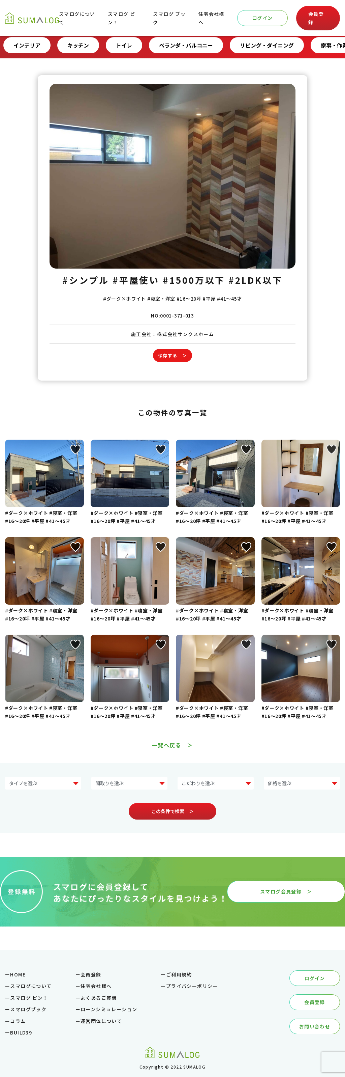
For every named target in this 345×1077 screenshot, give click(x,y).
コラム (18, 1021)
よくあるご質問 (99, 997)
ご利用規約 (179, 974)
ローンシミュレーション (109, 1009)
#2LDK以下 (255, 280)
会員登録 (316, 18)
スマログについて (31, 986)
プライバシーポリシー (192, 986)
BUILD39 (21, 1032)
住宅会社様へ (96, 986)
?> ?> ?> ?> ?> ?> (302, 783)
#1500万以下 (194, 280)
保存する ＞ (172, 355)
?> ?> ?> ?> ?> (129, 783)
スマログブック (28, 1009)
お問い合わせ (314, 1026)
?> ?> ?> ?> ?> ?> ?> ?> (43, 783)
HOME (18, 974)
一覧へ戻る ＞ (172, 745)
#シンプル (85, 280)
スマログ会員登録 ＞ (286, 891)
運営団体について (101, 1021)
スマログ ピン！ (29, 997)
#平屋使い (136, 280)
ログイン (262, 18)
